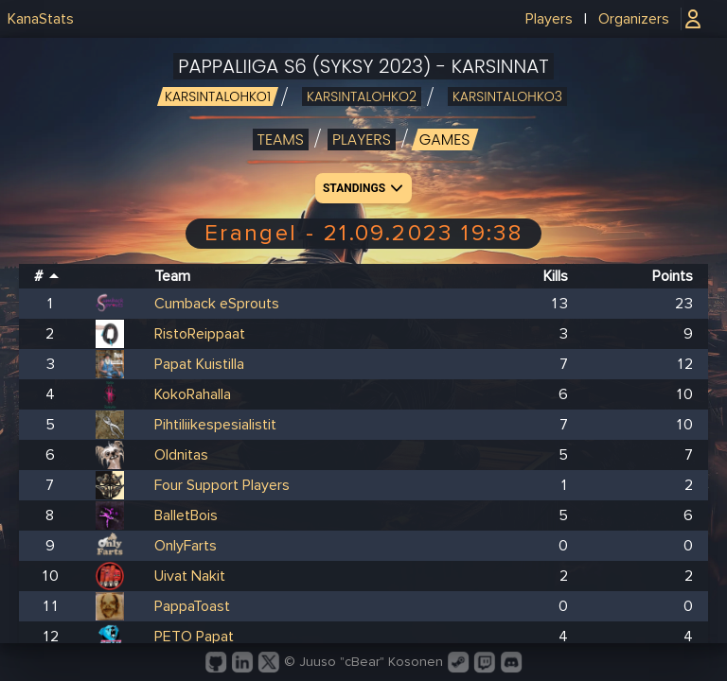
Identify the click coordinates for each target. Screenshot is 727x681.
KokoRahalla (192, 394)
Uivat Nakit (189, 576)
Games (444, 139)
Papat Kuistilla (199, 364)
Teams (280, 139)
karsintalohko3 (507, 96)
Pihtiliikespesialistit (215, 424)
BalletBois (186, 515)
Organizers (633, 18)
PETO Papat (194, 636)
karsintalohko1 (218, 96)
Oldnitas (181, 454)
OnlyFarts (185, 545)
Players (549, 18)
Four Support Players (222, 485)
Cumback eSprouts (216, 303)
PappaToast (192, 606)
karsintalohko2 (362, 96)
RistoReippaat (199, 333)
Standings (365, 188)
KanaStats (41, 18)
